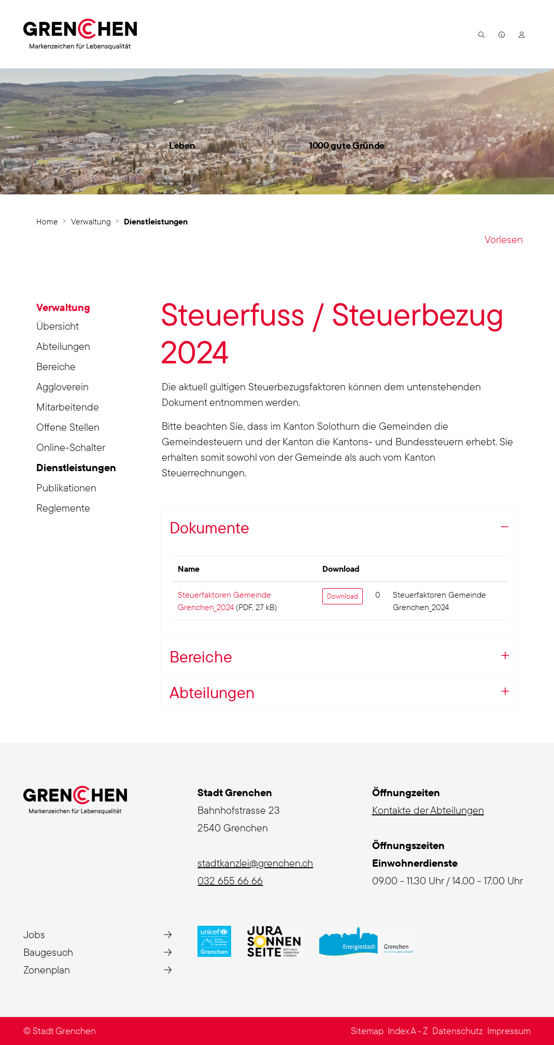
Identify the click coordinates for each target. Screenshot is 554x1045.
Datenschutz (457, 1031)
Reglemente (63, 507)
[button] (480, 34)
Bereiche (56, 366)
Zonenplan (46, 969)
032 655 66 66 (230, 880)
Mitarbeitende (67, 406)
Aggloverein (62, 386)
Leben (182, 145)
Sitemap (367, 1031)
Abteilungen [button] (211, 692)
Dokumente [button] (209, 527)
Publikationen (66, 487)
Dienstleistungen (76, 469)
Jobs (34, 934)
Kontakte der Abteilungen (428, 809)
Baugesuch (48, 951)
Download (342, 596)
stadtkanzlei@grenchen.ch (255, 862)
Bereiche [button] (200, 656)
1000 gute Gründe (347, 145)
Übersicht (57, 325)
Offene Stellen (68, 426)
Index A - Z (408, 1031)
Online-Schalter (70, 447)
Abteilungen (63, 346)
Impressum (509, 1031)
